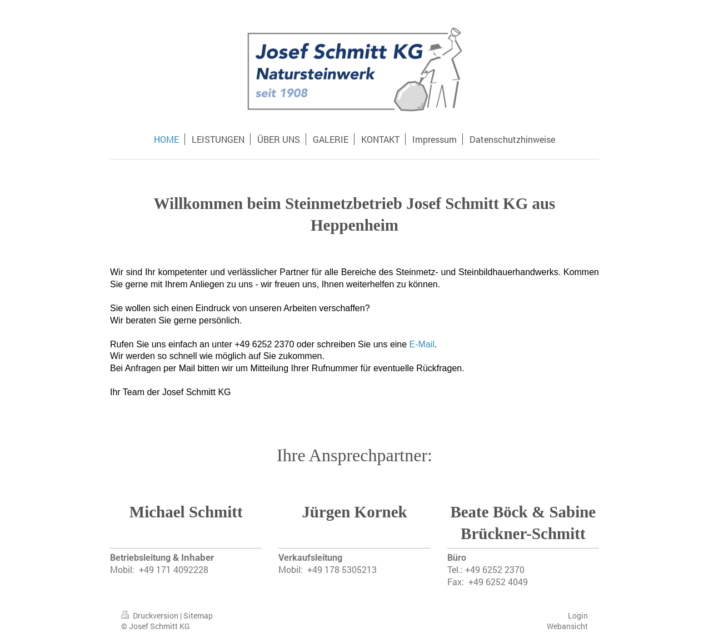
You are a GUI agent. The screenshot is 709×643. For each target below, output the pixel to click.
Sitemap (198, 615)
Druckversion (150, 615)
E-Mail (422, 344)
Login (578, 615)
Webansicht (567, 626)
